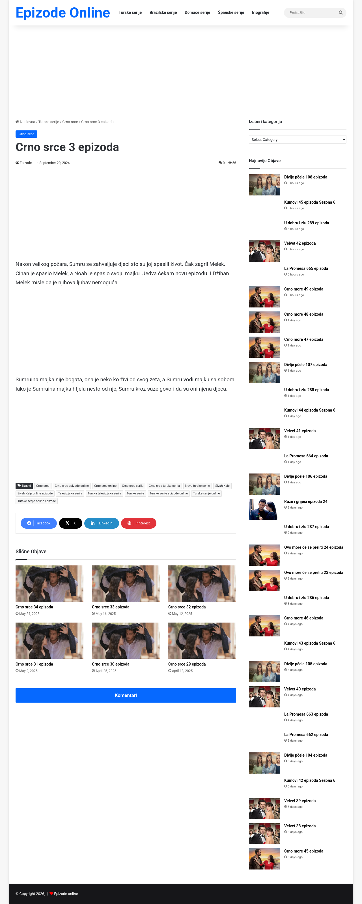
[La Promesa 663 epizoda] (264, 719)
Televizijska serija (70, 493)
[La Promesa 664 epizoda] (264, 461)
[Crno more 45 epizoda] (264, 858)
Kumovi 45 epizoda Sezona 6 (309, 202)
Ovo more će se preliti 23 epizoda (313, 572)
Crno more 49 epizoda (303, 289)
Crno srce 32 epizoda (187, 607)
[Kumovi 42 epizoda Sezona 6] (264, 786)
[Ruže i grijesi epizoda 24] (264, 509)
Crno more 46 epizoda (303, 618)
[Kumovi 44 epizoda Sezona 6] (264, 415)
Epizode (26, 163)
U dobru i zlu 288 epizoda (306, 390)
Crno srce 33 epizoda (111, 607)
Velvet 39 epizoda (300, 800)
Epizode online (66, 894)
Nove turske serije (197, 486)
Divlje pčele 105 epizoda (305, 664)
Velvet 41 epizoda (300, 431)
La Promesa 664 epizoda (306, 456)
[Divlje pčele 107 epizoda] (264, 372)
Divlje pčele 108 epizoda (305, 177)
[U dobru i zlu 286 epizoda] (264, 603)
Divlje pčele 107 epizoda (305, 364)
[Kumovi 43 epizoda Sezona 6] (264, 648)
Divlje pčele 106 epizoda (305, 476)
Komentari (126, 695)
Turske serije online (206, 493)
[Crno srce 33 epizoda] (126, 583)
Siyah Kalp (222, 486)
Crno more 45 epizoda (303, 851)
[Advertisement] (181, 70)
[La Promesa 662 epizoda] (264, 740)
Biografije (260, 12)
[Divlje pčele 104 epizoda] (264, 763)
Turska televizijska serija (104, 493)
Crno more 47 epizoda (303, 339)
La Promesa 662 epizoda (306, 734)
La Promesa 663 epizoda (306, 714)
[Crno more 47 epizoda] (264, 347)
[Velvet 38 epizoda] (264, 833)
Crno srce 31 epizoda (34, 664)
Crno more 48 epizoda (303, 314)
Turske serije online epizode (37, 501)
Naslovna (25, 122)
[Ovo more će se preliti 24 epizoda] (264, 555)
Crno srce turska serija (164, 486)
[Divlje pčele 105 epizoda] (264, 671)
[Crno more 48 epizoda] (264, 322)
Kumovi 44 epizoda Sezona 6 (309, 410)
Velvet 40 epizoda (300, 689)
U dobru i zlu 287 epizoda (306, 526)
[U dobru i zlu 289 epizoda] (264, 228)
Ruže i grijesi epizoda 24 (305, 501)
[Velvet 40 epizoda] (264, 696)
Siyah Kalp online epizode (35, 493)
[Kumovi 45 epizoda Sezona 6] (264, 207)
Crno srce (70, 122)
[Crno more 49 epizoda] (264, 296)
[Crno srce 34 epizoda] (49, 583)
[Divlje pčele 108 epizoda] (264, 184)
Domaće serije (197, 12)
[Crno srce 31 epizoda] (49, 641)
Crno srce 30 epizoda (111, 664)
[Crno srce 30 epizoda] (126, 641)
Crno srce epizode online (72, 486)
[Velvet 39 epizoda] (264, 808)
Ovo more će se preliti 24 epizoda (313, 547)
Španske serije (231, 12)
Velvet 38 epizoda (300, 826)
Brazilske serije (163, 12)
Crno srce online (105, 486)
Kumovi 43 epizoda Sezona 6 (309, 643)
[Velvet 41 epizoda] (264, 438)
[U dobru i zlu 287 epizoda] (264, 532)
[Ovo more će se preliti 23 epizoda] (264, 580)
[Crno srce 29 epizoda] (202, 641)
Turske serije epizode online (169, 493)
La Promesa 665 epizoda (306, 268)
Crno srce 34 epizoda (34, 607)
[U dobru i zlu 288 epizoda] (264, 395)
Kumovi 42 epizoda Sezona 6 (309, 780)
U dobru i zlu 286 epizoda (306, 597)
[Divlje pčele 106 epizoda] (264, 484)
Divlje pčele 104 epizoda (305, 755)
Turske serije (130, 12)
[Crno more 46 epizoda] (264, 625)
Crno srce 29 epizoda (187, 664)
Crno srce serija (132, 486)
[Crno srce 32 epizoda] (202, 583)
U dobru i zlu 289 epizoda (306, 223)
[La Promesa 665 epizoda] (264, 274)
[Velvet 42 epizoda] (264, 251)
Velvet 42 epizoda (300, 243)
